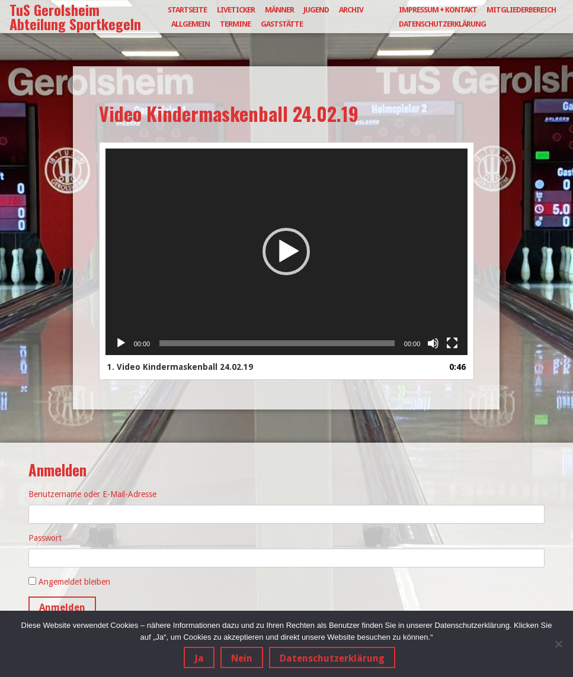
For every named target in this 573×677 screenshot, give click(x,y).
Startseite (187, 9)
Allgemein (190, 24)
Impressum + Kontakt (438, 9)
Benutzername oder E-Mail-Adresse (92, 494)
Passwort (45, 538)
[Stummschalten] (433, 343)
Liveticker (236, 9)
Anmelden (62, 607)
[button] (286, 251)
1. (180, 367)
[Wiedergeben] (121, 343)
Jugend (316, 9)
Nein (241, 658)
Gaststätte (282, 24)
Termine (235, 24)
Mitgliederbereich (521, 9)
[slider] (277, 343)
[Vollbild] (452, 343)
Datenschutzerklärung (442, 24)
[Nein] (558, 644)
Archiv (351, 9)
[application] (286, 252)
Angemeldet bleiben (74, 581)
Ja (199, 658)
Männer (279, 9)
